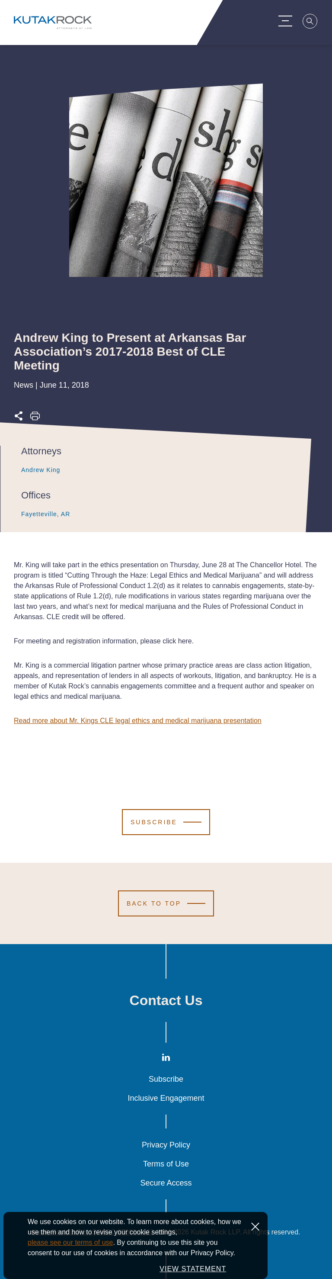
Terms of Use (166, 1164)
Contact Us (166, 1000)
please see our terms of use (70, 1242)
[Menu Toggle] (289, 21)
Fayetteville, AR (41, 514)
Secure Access (166, 1183)
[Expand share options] (18, 418)
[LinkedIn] (166, 1059)
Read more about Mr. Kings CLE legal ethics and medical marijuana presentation (138, 720)
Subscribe (166, 1079)
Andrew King (36, 470)
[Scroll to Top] (166, 903)
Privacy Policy (166, 1144)
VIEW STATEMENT (193, 1269)
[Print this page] (35, 418)
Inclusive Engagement (166, 1098)
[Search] (314, 22)
